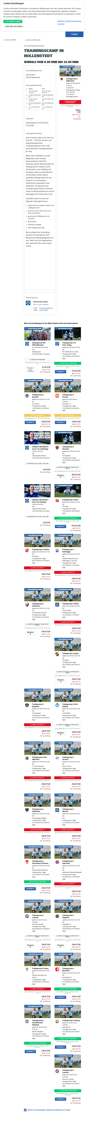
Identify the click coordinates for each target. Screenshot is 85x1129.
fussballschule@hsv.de (45, 308)
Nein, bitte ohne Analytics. (14, 26)
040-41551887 (43, 310)
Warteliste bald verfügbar (30, 369)
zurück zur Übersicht (33, 40)
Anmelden (74, 34)
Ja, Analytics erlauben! (13, 21)
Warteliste (60, 476)
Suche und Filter (10, 40)
